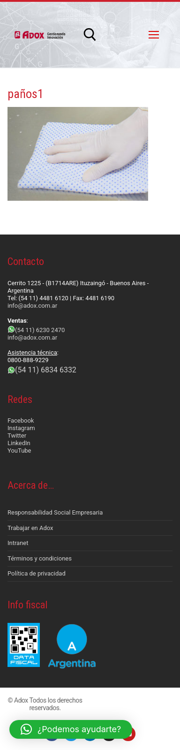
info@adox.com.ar (32, 305)
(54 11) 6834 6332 (45, 369)
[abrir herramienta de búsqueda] (90, 34)
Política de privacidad (37, 573)
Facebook (21, 420)
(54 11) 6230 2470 (40, 329)
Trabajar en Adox (30, 527)
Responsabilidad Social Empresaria (55, 512)
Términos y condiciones (40, 558)
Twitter (17, 435)
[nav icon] (154, 35)
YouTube (19, 450)
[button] (70, 729)
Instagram (21, 428)
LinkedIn (19, 443)
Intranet (18, 542)
